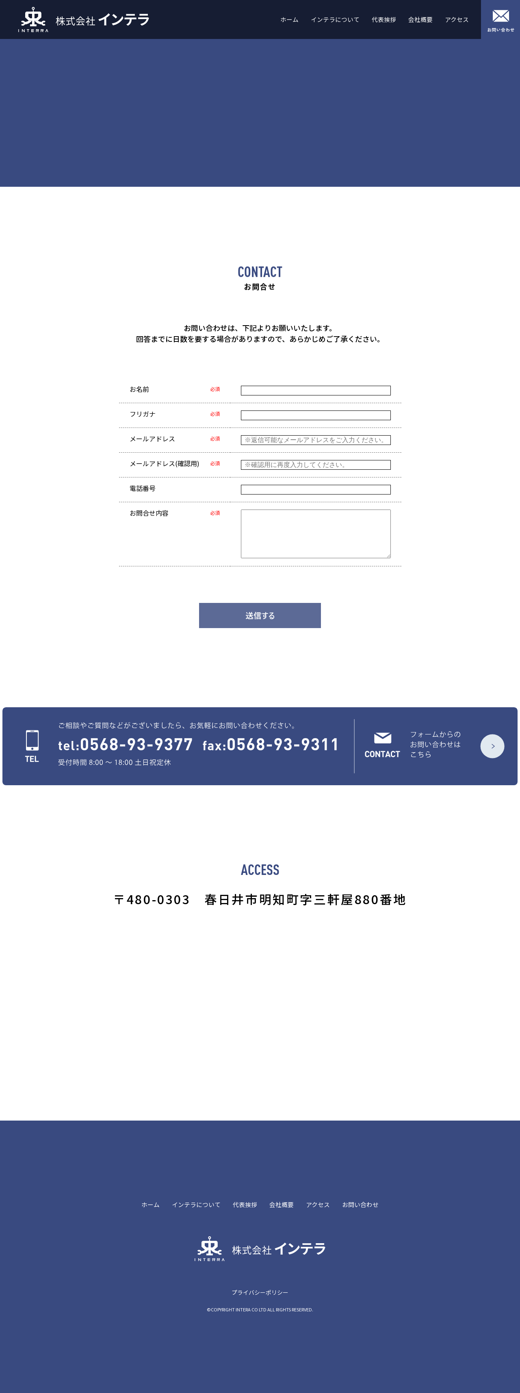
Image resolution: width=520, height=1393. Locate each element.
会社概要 (420, 20)
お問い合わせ (360, 1205)
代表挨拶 (384, 20)
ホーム (289, 20)
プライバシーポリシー (260, 1292)
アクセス (457, 20)
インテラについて (335, 20)
